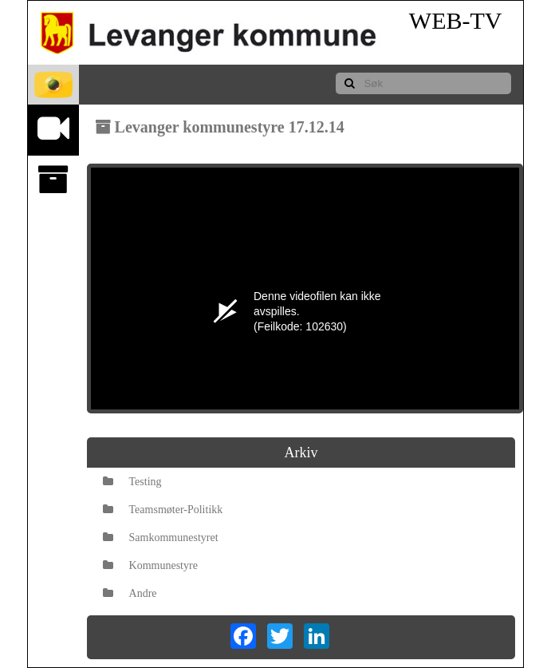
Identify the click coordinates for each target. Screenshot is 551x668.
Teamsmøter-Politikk (163, 510)
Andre (130, 593)
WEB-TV (455, 20)
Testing (132, 482)
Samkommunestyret (160, 537)
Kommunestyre (150, 565)
